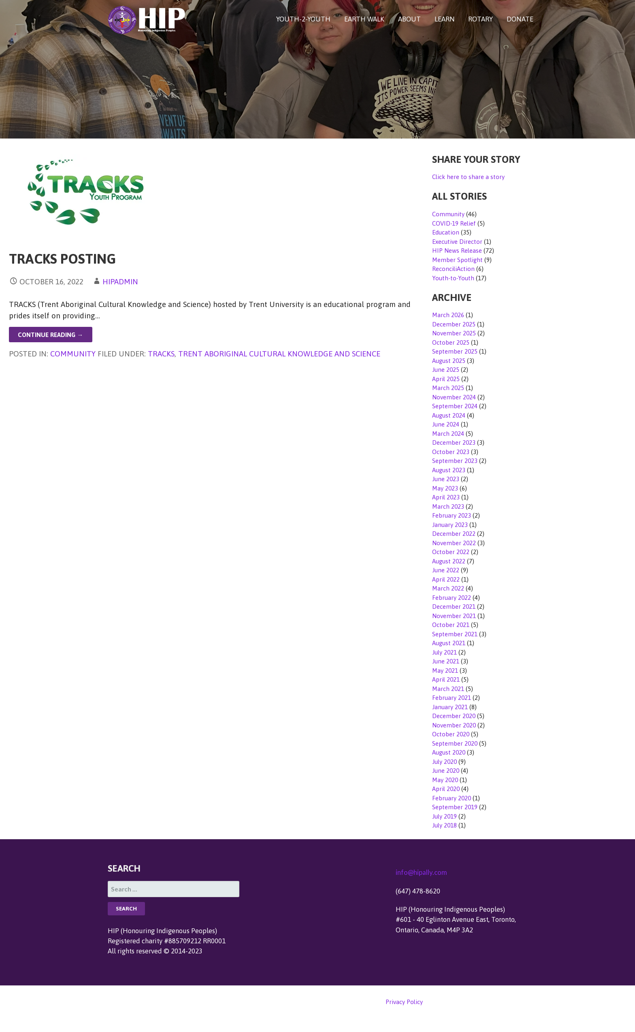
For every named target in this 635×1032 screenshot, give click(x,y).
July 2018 (444, 825)
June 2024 (445, 424)
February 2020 (451, 798)
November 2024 (454, 397)
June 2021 (445, 661)
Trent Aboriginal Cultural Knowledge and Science (279, 353)
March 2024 (448, 433)
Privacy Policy (404, 1001)
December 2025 (453, 324)
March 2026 (448, 314)
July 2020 (444, 761)
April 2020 (446, 788)
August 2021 (448, 643)
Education (445, 232)
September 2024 (454, 406)
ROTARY (480, 19)
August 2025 (448, 360)
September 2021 (454, 634)
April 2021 (446, 679)
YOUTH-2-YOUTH (303, 19)
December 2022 (453, 533)
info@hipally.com (421, 872)
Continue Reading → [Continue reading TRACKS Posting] (50, 334)
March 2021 (448, 688)
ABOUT (409, 19)
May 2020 (445, 779)
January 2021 (450, 707)
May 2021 (445, 670)
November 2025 (454, 333)
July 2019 (444, 816)
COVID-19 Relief (454, 223)
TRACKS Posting (62, 259)
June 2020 (445, 770)
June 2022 (445, 570)
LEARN (445, 19)
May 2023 (445, 488)
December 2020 (453, 715)
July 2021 (444, 652)
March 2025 (448, 387)
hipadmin (120, 281)
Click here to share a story (468, 176)
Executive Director (457, 241)
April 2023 (446, 497)
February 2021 (451, 697)
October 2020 (450, 734)
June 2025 (445, 369)
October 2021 (450, 624)
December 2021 (453, 606)
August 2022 (448, 561)
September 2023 (454, 460)
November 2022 (454, 542)
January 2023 (450, 524)
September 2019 (454, 807)
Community (73, 353)
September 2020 (454, 743)
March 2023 (448, 506)
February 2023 (451, 515)
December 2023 (453, 442)
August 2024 (448, 415)
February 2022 (451, 597)
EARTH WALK (364, 19)
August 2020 (448, 752)
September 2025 (454, 351)
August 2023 (448, 470)
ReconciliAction (453, 268)
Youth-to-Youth (453, 278)
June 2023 (445, 478)
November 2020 (454, 725)
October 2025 (450, 342)
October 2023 (450, 451)
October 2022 (450, 551)
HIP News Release (457, 250)
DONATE (520, 19)
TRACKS (161, 353)
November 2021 (454, 615)
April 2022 (446, 579)
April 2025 (446, 378)
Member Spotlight (457, 259)
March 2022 (448, 588)
